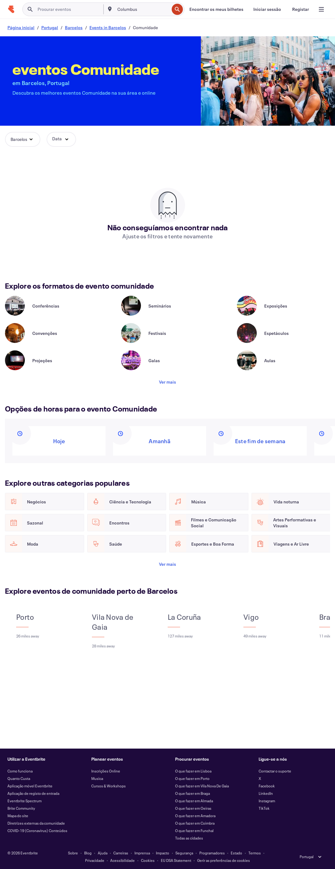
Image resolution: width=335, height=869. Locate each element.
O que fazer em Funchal (194, 830)
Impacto (162, 852)
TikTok (264, 808)
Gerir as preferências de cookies (223, 860)
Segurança (184, 852)
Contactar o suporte (275, 770)
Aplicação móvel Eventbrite (29, 785)
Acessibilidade (122, 860)
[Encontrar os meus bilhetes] (216, 9)
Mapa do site (17, 815)
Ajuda (102, 852)
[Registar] (300, 9)
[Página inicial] (11, 9)
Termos (254, 852)
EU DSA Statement (176, 860)
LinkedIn (266, 793)
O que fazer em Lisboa (193, 770)
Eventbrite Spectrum (24, 800)
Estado (236, 852)
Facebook (267, 785)
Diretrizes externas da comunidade (36, 823)
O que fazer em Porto (192, 778)
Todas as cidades (189, 837)
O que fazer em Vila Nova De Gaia (202, 785)
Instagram (267, 800)
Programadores (212, 852)
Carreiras (120, 852)
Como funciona (20, 770)
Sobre (73, 852)
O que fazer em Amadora (195, 815)
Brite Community (21, 808)
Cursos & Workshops (108, 785)
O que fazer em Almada (194, 800)
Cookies (148, 860)
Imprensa (142, 852)
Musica (97, 778)
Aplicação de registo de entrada (33, 793)
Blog (88, 852)
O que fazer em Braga (192, 793)
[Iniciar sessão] (267, 9)
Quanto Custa (18, 778)
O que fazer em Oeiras (193, 808)
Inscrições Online (105, 770)
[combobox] (143, 9)
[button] (22, 139)
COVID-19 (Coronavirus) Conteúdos (37, 830)
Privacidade (94, 860)
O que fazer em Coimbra (195, 823)
